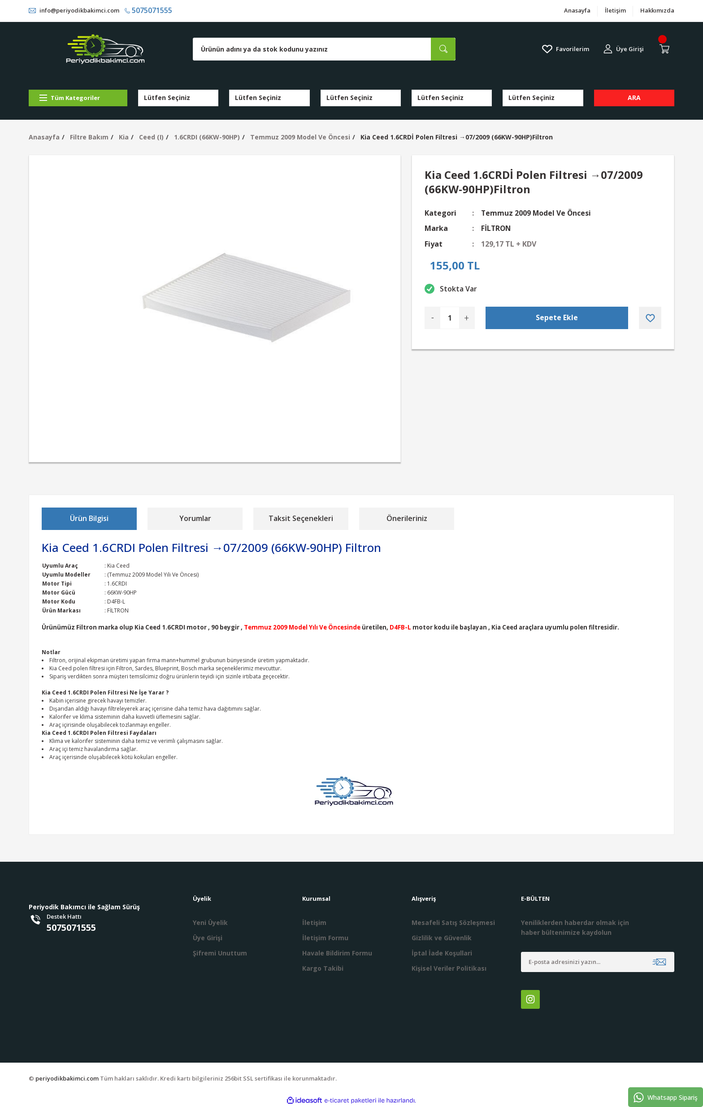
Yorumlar (195, 518)
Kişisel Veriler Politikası (449, 968)
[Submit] (659, 962)
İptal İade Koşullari (442, 953)
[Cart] (666, 49)
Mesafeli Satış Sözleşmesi (453, 922)
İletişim (615, 11)
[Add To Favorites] (650, 317)
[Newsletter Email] (597, 962)
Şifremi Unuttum (220, 953)
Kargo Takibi (322, 968)
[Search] (324, 49)
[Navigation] (78, 98)
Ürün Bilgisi (89, 518)
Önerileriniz (406, 518)
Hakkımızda (657, 11)
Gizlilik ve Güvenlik (442, 937)
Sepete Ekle (557, 317)
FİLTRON (496, 228)
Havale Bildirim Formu (337, 953)
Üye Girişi (207, 937)
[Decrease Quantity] (432, 317)
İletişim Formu (325, 937)
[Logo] (105, 49)
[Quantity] (449, 317)
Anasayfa (577, 11)
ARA (634, 97)
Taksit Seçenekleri (301, 518)
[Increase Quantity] (466, 317)
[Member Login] (623, 49)
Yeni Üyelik (210, 922)
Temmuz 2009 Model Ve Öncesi (536, 213)
